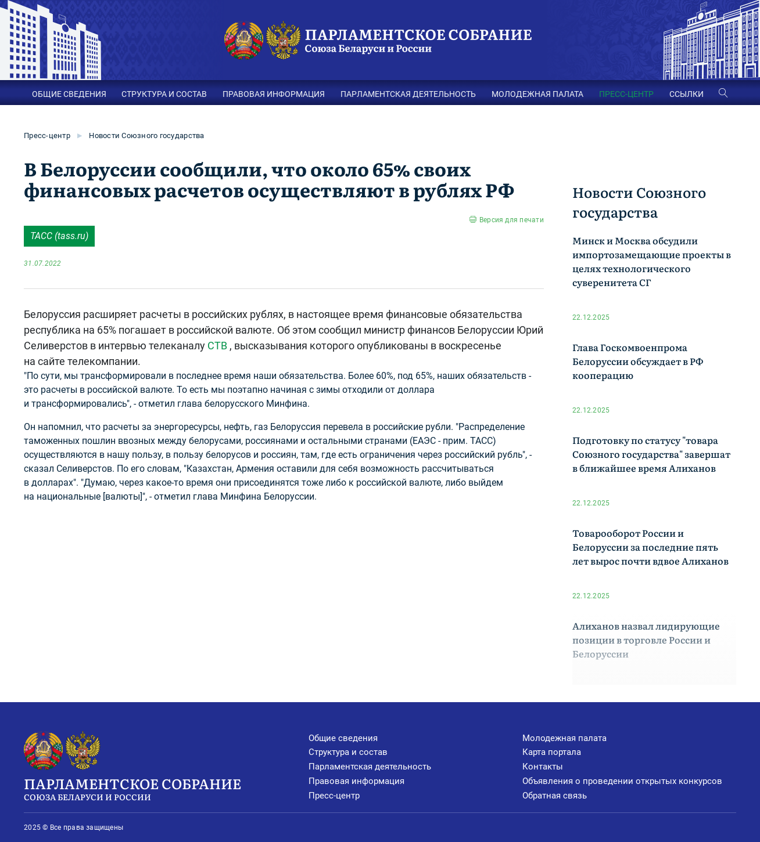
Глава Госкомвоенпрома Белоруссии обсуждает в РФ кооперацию (637, 361)
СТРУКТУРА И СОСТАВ (164, 94)
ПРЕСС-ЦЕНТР (626, 94)
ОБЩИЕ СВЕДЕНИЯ (69, 94)
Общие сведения (343, 738)
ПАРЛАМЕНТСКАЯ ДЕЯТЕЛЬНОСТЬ (408, 94)
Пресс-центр (47, 135)
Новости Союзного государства (146, 135)
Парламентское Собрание (166, 788)
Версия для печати (511, 220)
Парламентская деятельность (370, 766)
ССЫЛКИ (686, 94)
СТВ (217, 345)
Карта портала (551, 752)
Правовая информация (356, 781)
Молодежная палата (564, 738)
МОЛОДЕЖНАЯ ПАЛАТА (537, 94)
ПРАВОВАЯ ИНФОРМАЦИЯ (274, 94)
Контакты (542, 766)
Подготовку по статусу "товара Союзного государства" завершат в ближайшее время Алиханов (651, 454)
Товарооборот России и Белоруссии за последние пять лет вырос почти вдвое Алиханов (650, 547)
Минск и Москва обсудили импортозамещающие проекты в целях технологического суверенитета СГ (651, 261)
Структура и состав (348, 752)
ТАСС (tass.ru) (59, 235)
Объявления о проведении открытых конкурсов (622, 781)
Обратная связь (554, 795)
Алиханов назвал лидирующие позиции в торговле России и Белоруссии (646, 639)
